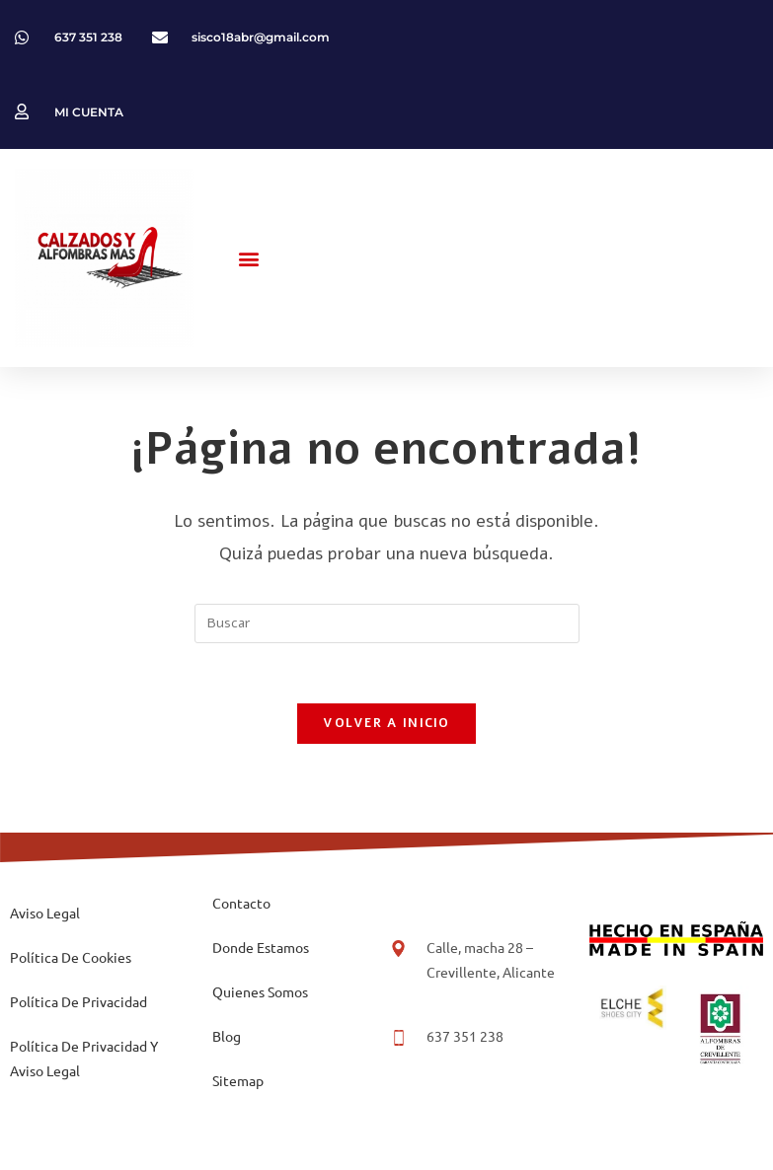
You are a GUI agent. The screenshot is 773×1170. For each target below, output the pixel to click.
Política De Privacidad (78, 1001)
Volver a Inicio (386, 723)
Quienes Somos (260, 991)
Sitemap (238, 1080)
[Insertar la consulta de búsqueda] (387, 623)
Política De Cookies (70, 957)
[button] (249, 258)
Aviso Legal (45, 912)
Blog (226, 1036)
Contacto (241, 903)
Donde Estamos (260, 947)
